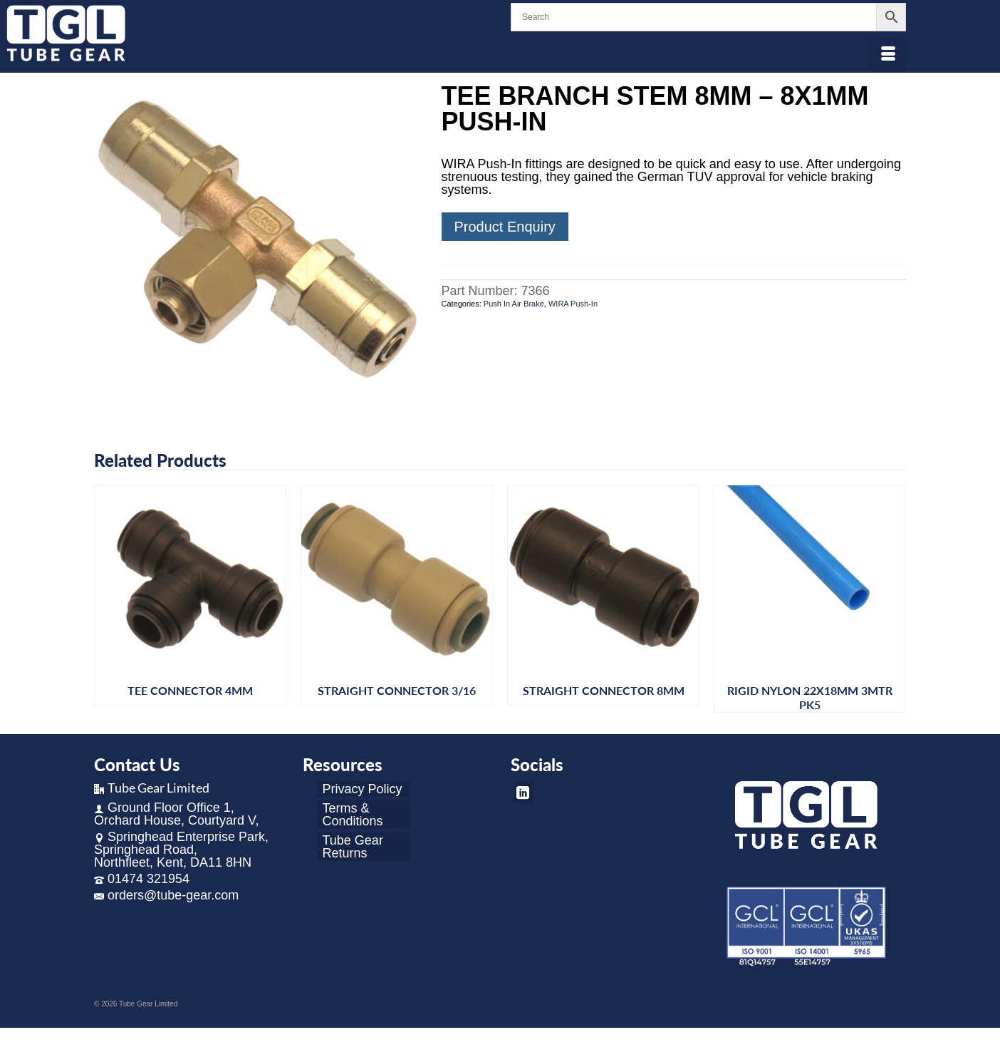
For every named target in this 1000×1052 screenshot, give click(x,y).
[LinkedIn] (523, 792)
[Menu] (888, 55)
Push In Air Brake (514, 303)
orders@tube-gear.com (166, 895)
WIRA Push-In (573, 303)
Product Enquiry (505, 226)
